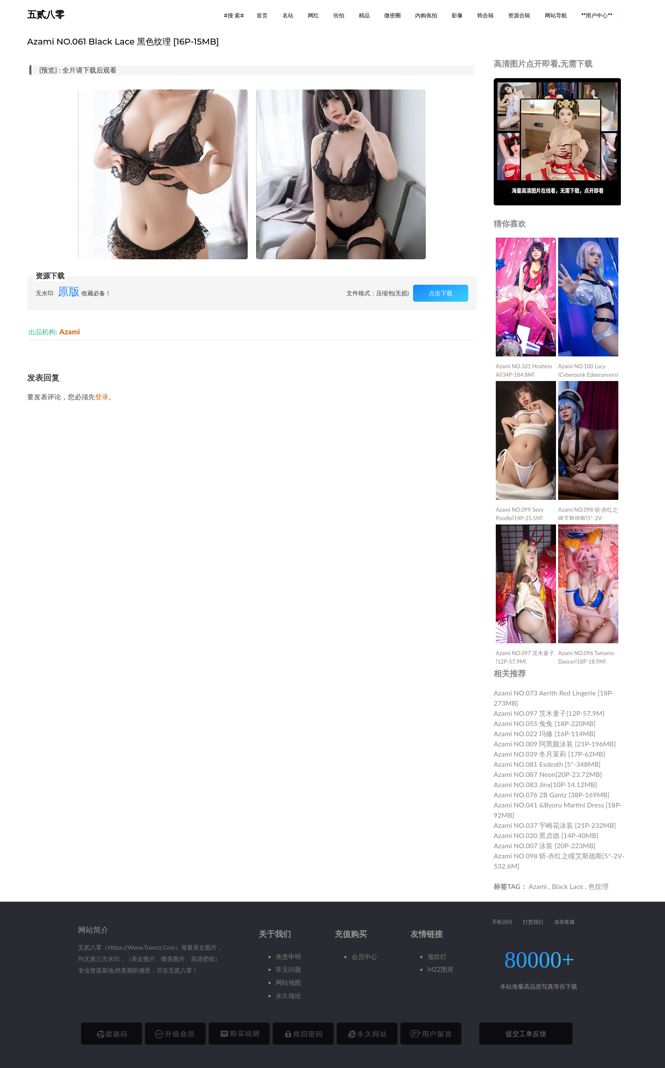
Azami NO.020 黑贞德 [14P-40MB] (546, 835)
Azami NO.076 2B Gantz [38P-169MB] (551, 794)
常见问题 (288, 969)
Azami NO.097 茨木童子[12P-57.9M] (549, 713)
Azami (69, 331)
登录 (102, 396)
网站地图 (288, 982)
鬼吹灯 (437, 956)
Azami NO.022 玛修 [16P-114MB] (544, 733)
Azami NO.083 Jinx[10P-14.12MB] (545, 784)
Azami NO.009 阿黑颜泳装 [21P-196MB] (555, 744)
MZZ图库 (441, 969)
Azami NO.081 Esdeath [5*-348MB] (547, 764)
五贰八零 (45, 14)
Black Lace (567, 886)
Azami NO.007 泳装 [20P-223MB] (544, 845)
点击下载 (441, 293)
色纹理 (598, 886)
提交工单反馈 (526, 1033)
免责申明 (288, 956)
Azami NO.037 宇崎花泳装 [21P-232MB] (555, 825)
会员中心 (364, 956)
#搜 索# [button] (234, 15)
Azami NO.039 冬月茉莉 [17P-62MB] (549, 754)
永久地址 (288, 995)
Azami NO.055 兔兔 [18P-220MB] (544, 723)
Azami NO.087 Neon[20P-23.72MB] (548, 774)
